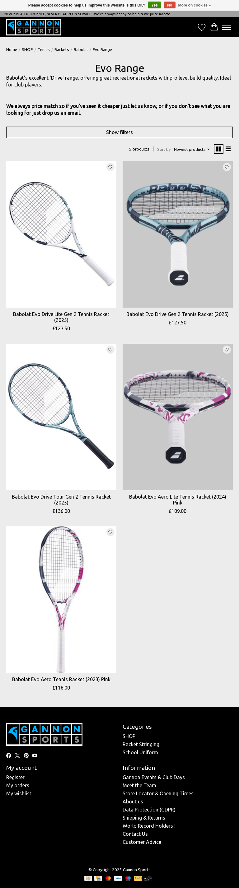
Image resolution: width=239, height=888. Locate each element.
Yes (154, 5)
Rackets (61, 49)
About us (133, 801)
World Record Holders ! (149, 826)
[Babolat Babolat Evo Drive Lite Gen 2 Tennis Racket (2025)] (61, 234)
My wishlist (18, 793)
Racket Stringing (141, 744)
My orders (17, 785)
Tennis (44, 49)
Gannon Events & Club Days (154, 777)
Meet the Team (139, 785)
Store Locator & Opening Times (158, 793)
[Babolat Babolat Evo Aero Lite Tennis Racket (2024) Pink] (178, 417)
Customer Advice (142, 842)
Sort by (164, 149)
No (169, 5)
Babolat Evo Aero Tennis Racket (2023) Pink (61, 679)
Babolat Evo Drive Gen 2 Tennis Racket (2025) (177, 314)
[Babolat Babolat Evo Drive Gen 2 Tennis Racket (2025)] (178, 234)
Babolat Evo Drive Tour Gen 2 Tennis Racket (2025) (61, 499)
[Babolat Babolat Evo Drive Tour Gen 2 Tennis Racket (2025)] (61, 417)
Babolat (81, 49)
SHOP (27, 49)
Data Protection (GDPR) (149, 809)
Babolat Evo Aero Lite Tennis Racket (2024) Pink (177, 499)
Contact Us (135, 834)
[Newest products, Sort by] (192, 149)
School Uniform (140, 752)
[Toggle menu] (226, 27)
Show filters (119, 132)
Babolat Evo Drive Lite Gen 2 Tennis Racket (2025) (61, 317)
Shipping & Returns (144, 818)
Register (15, 777)
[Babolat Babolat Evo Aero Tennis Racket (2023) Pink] (61, 599)
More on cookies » (194, 5)
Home (11, 49)
